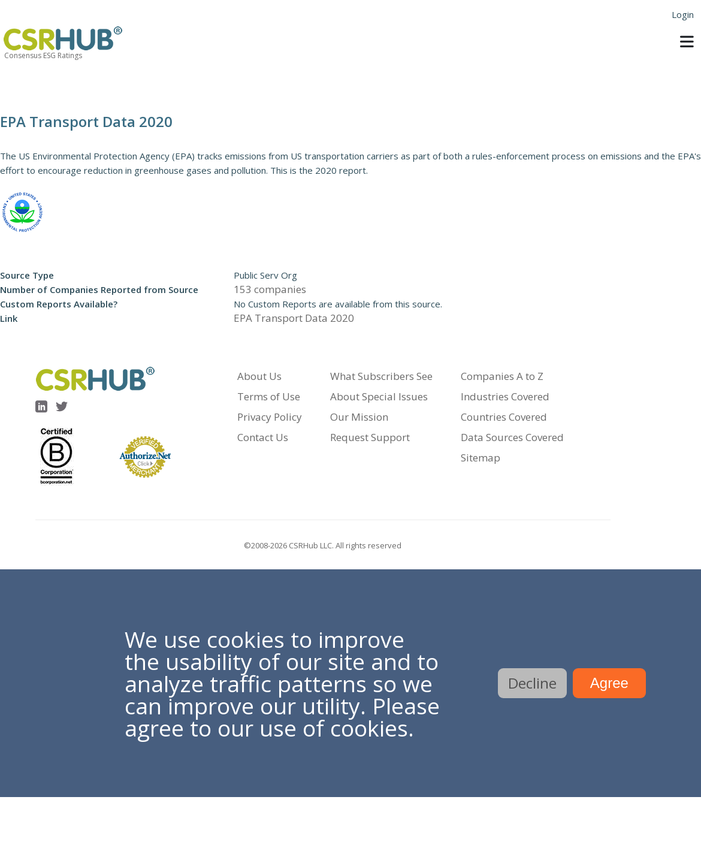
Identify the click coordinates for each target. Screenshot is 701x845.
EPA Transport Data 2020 (294, 318)
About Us (259, 376)
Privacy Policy (269, 417)
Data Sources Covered (512, 437)
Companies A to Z (502, 376)
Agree (609, 683)
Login (683, 14)
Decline (532, 683)
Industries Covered (505, 396)
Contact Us (262, 437)
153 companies (270, 289)
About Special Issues (379, 396)
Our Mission (359, 417)
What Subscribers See (381, 376)
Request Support (370, 437)
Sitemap (480, 457)
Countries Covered (504, 417)
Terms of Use (268, 396)
